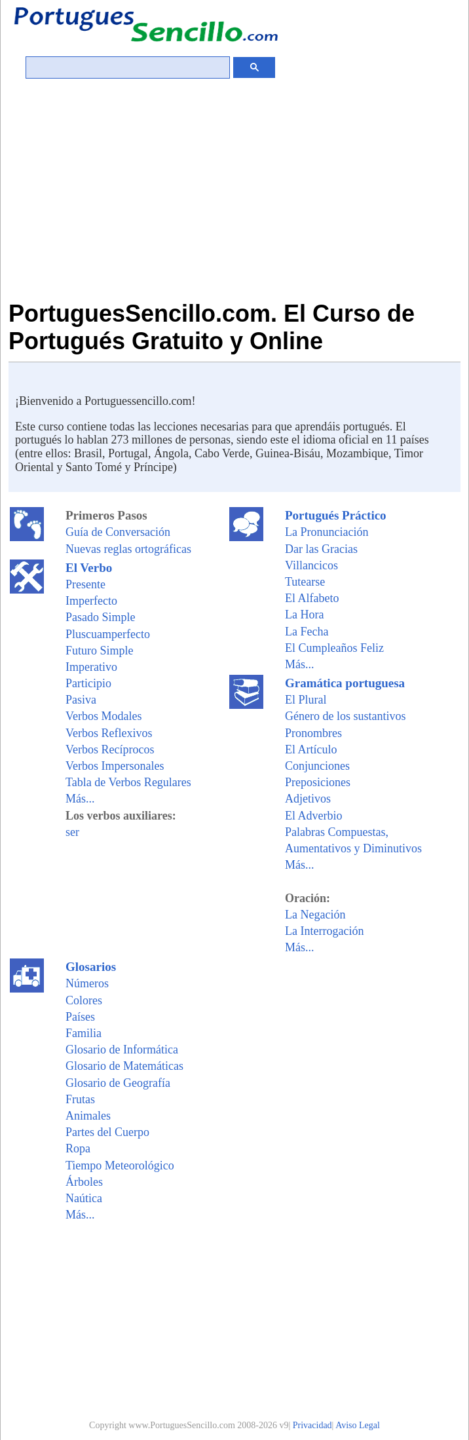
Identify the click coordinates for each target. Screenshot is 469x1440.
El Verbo (89, 568)
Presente (85, 584)
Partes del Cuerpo (107, 1132)
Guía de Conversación (118, 532)
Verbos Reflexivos (109, 733)
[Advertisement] (234, 180)
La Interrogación (324, 931)
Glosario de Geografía (118, 1082)
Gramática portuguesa (345, 683)
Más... (80, 798)
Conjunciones (317, 765)
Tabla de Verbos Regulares (128, 782)
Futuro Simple (100, 650)
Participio (88, 683)
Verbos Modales (103, 716)
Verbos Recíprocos (110, 749)
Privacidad (312, 1425)
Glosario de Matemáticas (124, 1065)
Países (80, 1016)
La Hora (304, 614)
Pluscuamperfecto (108, 634)
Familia (84, 1033)
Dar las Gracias (321, 549)
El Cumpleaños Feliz (334, 647)
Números (87, 983)
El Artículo (311, 749)
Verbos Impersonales (115, 765)
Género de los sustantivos (345, 716)
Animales (88, 1115)
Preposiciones (317, 782)
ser (72, 832)
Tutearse (305, 581)
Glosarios (91, 967)
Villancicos (311, 565)
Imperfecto (91, 600)
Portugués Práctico (335, 515)
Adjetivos (308, 798)
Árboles (84, 1181)
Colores (84, 1000)
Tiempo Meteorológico (120, 1165)
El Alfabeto (312, 598)
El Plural (306, 699)
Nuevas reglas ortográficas (128, 549)
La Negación (315, 914)
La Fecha (306, 631)
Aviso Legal (357, 1425)
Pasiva (81, 699)
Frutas (80, 1099)
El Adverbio (314, 815)
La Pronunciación (326, 532)
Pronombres (313, 733)
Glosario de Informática (122, 1049)
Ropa (78, 1148)
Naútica (84, 1198)
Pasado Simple (101, 617)
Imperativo (91, 666)
